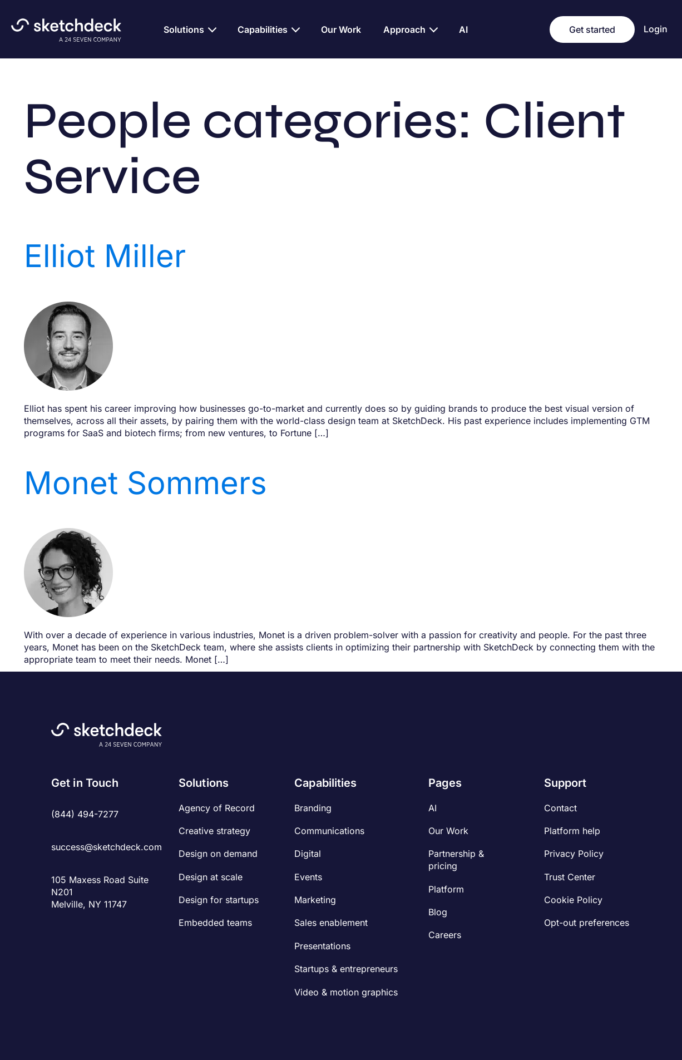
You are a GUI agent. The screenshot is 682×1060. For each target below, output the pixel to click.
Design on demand (218, 853)
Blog (437, 912)
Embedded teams (215, 922)
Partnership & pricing (456, 859)
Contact (560, 808)
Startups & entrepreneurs (346, 968)
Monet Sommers (145, 483)
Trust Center (569, 876)
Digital (307, 853)
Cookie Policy (573, 899)
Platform (446, 889)
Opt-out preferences (586, 922)
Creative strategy (214, 830)
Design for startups (219, 899)
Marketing (315, 899)
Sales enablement (331, 922)
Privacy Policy (574, 853)
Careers (444, 934)
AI (432, 808)
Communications (329, 830)
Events (308, 876)
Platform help (572, 830)
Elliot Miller (105, 256)
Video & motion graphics (346, 992)
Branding (313, 808)
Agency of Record (217, 808)
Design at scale (211, 876)
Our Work (448, 830)
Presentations (322, 945)
